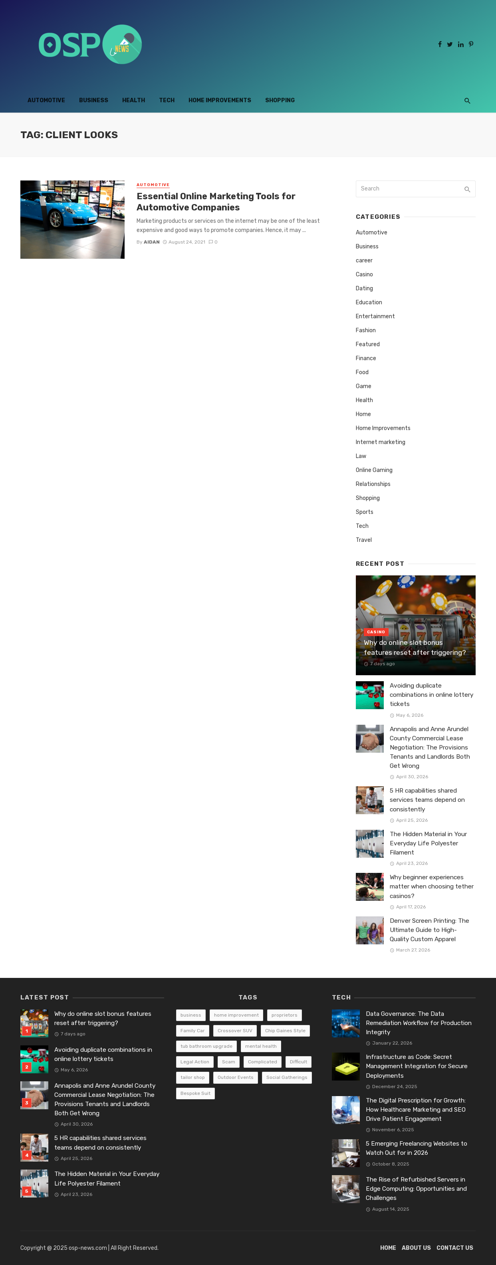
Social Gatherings (287, 1077)
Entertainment (375, 316)
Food (362, 372)
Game (363, 386)
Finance (366, 358)
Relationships (373, 484)
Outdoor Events (236, 1077)
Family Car (193, 1030)
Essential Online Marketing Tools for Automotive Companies (216, 201)
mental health (261, 1046)
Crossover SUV (235, 1030)
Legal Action (195, 1062)
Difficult (298, 1062)
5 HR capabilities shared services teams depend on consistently (427, 800)
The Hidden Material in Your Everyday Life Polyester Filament (428, 843)
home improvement (236, 1015)
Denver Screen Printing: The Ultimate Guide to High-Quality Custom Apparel (429, 930)
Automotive (46, 100)
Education (369, 302)
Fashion (366, 330)
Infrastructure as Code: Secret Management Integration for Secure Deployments (417, 1066)
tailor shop (193, 1077)
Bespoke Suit (195, 1093)
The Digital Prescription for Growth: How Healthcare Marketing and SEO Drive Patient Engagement (416, 1109)
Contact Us (454, 1248)
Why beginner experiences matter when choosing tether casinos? (432, 886)
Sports (364, 512)
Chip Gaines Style (285, 1030)
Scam (228, 1062)
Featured (368, 344)
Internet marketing (380, 442)
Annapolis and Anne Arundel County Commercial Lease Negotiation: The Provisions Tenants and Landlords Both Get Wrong (430, 747)
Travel (364, 540)
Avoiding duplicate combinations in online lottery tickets (431, 695)
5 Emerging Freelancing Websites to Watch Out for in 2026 (416, 1148)
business (191, 1015)
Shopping (280, 100)
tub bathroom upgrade (206, 1046)
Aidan (152, 242)
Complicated (262, 1062)
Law (361, 456)
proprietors (285, 1015)
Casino (364, 274)
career (364, 260)
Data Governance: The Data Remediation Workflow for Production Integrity (419, 1023)
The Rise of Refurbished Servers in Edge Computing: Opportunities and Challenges (416, 1189)
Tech (167, 100)
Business (93, 100)
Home (363, 414)
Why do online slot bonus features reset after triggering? (415, 647)
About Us (416, 1248)
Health (133, 100)
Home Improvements (219, 100)
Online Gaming (374, 470)
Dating (364, 288)
